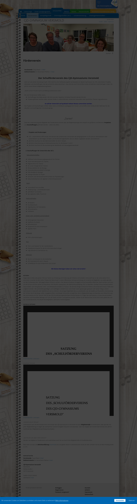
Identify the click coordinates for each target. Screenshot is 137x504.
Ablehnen (132, 500)
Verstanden (120, 500)
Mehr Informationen (61, 500)
